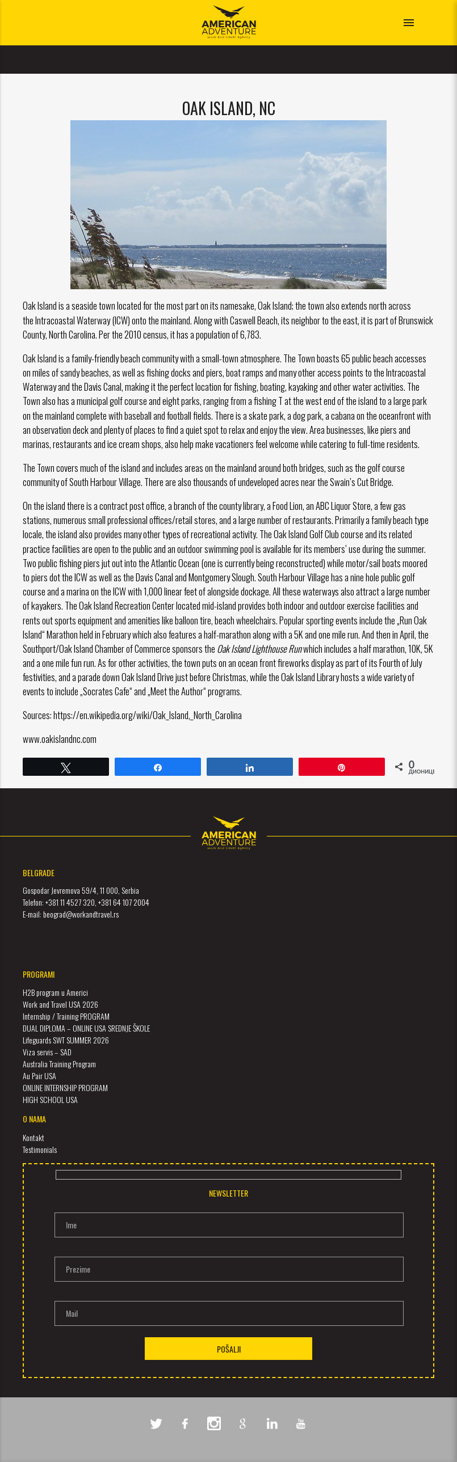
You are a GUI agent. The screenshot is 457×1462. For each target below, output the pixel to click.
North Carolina (72, 334)
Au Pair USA (39, 1075)
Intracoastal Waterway (72, 320)
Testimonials (40, 1149)
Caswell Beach (254, 320)
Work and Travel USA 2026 (60, 1004)
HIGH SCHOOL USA (50, 1099)
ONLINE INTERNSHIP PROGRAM (65, 1087)
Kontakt (33, 1137)
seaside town (93, 305)
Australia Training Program (59, 1064)
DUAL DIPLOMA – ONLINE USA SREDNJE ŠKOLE (86, 1028)
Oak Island (275, 305)
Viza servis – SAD (47, 1052)
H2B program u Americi (55, 992)
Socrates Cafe (106, 691)
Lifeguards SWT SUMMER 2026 (66, 1040)
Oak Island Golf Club (306, 534)
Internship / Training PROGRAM (66, 1016)
